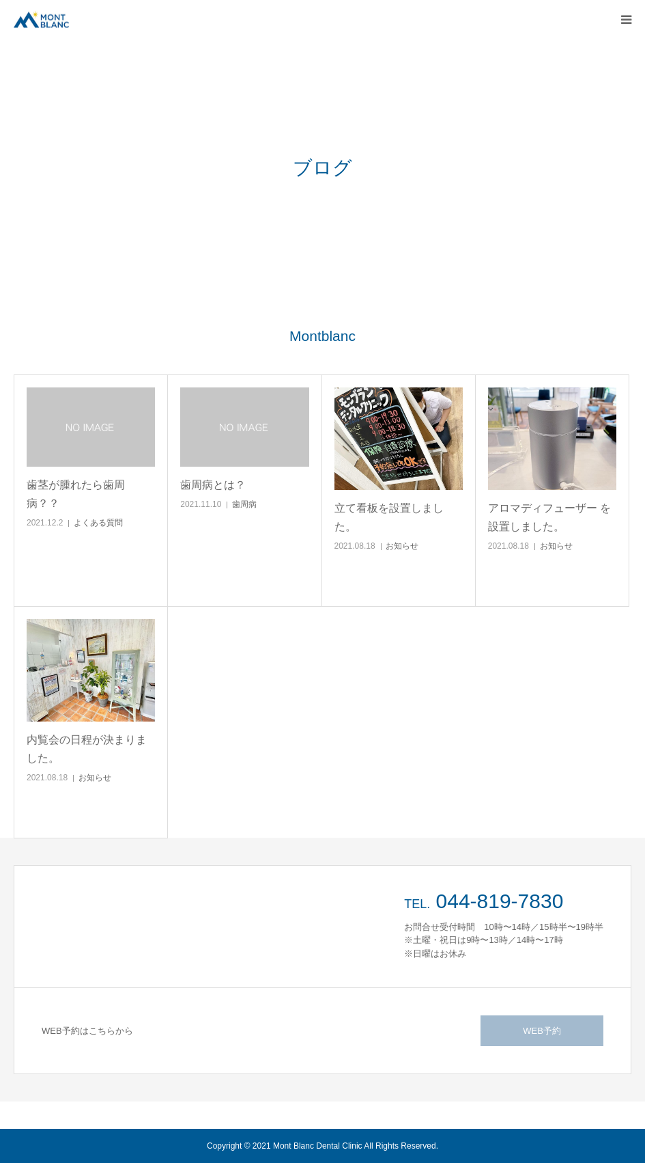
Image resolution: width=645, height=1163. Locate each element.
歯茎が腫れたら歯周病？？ (76, 494)
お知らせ (402, 546)
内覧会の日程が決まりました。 (87, 749)
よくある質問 (98, 523)
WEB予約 (542, 1031)
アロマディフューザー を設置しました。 (549, 517)
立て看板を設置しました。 (389, 517)
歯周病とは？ (213, 485)
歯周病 (244, 504)
